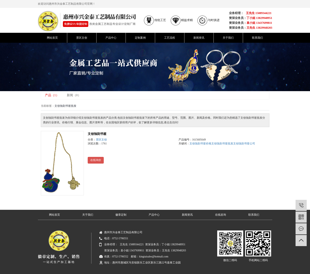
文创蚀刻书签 (97, 133)
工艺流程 (169, 37)
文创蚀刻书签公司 (244, 143)
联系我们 (257, 37)
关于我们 (228, 37)
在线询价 (95, 160)
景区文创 (81, 37)
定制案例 (140, 37)
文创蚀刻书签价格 (200, 143)
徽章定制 (120, 214)
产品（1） (52, 95)
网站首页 (52, 37)
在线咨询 (220, 214)
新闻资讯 (198, 37)
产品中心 (110, 37)
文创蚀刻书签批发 (222, 143)
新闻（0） (74, 95)
